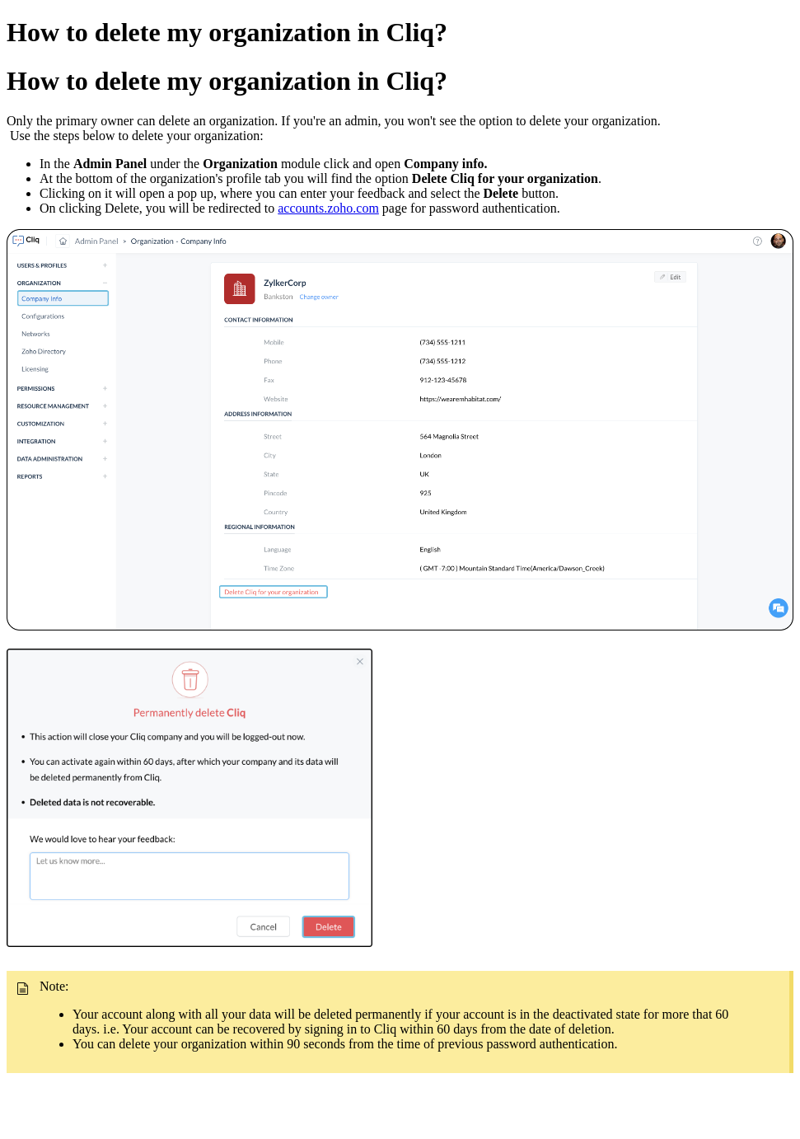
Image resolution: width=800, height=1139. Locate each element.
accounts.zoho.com (328, 208)
